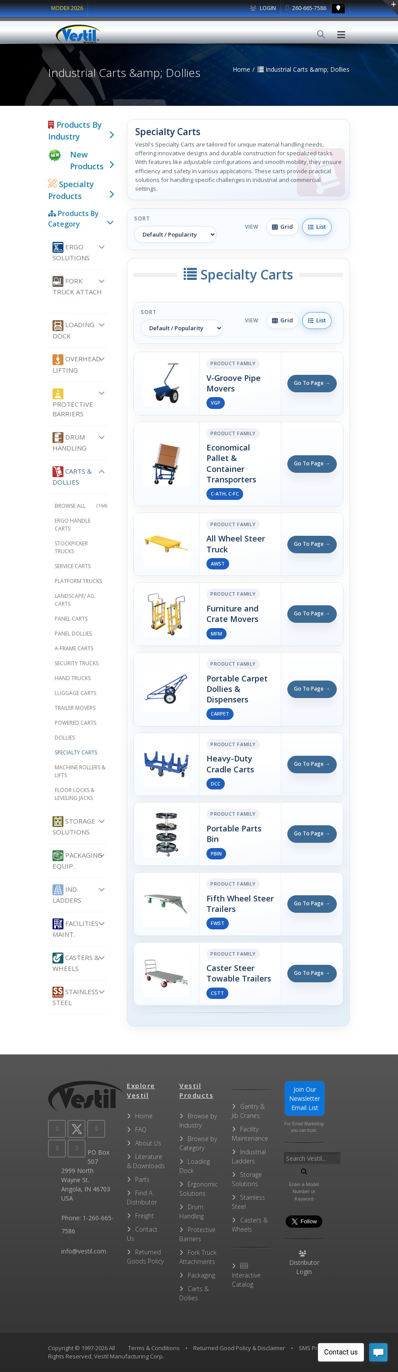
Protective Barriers (72, 403)
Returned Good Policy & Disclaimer (239, 1348)
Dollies (65, 737)
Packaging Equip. (77, 860)
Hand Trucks (73, 678)
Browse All (81, 506)
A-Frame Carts (74, 648)
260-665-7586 (306, 8)
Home (144, 1116)
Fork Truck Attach (77, 286)
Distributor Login (304, 1263)
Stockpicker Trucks (71, 547)
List (317, 226)
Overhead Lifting (76, 364)
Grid (282, 226)
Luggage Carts (75, 693)
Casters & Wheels (75, 963)
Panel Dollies (73, 633)
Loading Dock (73, 330)
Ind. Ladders (66, 894)
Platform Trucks (78, 581)
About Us (148, 1143)
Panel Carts (71, 618)
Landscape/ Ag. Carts (75, 599)
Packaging (201, 1275)
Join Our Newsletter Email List (304, 1098)
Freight (144, 1215)
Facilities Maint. (75, 928)
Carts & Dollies (72, 476)
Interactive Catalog (246, 1275)
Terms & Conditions (154, 1348)
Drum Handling (69, 442)
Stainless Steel (75, 997)
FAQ (141, 1129)
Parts (142, 1179)
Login (263, 8)
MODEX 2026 (67, 8)
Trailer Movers (75, 708)
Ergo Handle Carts (73, 524)
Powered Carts (75, 722)
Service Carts (73, 566)
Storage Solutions (73, 826)
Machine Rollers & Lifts (80, 771)
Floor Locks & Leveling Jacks (74, 794)
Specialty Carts (76, 752)
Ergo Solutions (71, 252)
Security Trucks (76, 663)
